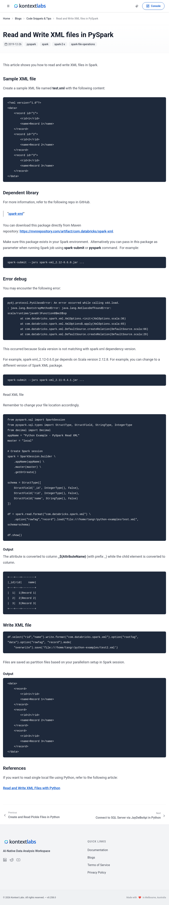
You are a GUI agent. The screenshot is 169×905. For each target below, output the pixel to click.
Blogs (18, 18)
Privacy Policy (96, 872)
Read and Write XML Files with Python (31, 788)
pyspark (31, 44)
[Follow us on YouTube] (18, 860)
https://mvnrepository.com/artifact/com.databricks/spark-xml (66, 231)
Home (6, 18)
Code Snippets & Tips (38, 18)
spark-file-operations (83, 44)
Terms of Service (98, 865)
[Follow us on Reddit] (11, 860)
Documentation (97, 850)
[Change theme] (137, 6)
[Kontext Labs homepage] (29, 6)
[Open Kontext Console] (153, 6)
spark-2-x (59, 44)
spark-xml (15, 214)
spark (45, 44)
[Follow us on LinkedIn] (5, 860)
